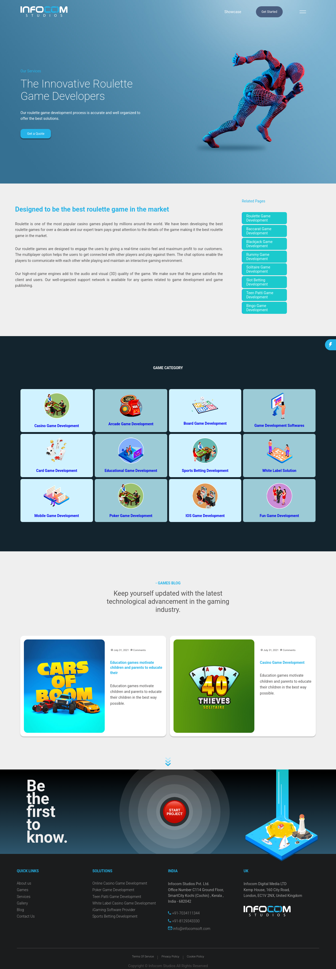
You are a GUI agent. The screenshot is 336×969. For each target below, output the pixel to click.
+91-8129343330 (184, 921)
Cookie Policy (195, 956)
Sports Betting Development (115, 916)
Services (23, 897)
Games (22, 890)
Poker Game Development (113, 890)
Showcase (232, 12)
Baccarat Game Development (258, 231)
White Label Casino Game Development (124, 903)
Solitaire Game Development (258, 269)
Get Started (269, 12)
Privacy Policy (170, 956)
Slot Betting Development (257, 282)
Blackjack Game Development (259, 244)
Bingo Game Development (257, 308)
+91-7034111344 (184, 913)
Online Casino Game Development (119, 883)
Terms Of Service (143, 956)
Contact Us (26, 916)
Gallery (22, 903)
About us (24, 883)
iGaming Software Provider (113, 910)
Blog (20, 910)
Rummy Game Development (257, 256)
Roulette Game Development (258, 218)
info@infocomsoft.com (189, 929)
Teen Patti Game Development (259, 295)
